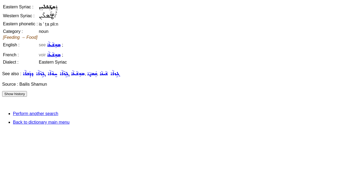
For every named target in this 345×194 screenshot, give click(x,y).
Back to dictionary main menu (41, 122)
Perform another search (35, 113)
